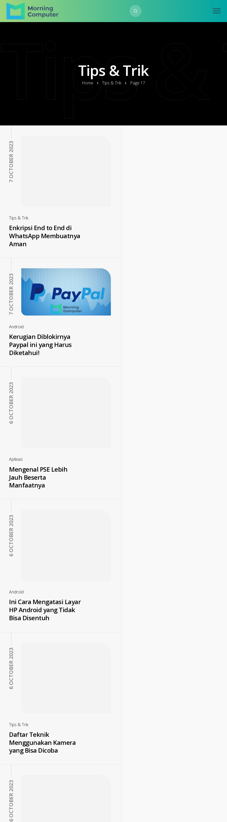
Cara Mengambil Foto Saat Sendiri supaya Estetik (153, 748)
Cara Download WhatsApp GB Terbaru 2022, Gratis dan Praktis (41, 618)
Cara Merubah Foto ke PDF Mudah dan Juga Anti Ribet (41, 726)
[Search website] (135, 11)
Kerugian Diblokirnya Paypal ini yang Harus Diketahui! (154, 207)
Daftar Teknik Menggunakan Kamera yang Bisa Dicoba (42, 480)
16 (98, 784)
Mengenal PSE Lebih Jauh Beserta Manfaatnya (38, 354)
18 (129, 784)
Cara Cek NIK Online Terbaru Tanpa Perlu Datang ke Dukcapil (153, 614)
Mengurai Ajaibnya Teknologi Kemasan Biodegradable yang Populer (151, 484)
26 (160, 784)
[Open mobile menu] (217, 10)
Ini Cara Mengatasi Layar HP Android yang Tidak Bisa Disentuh (155, 354)
